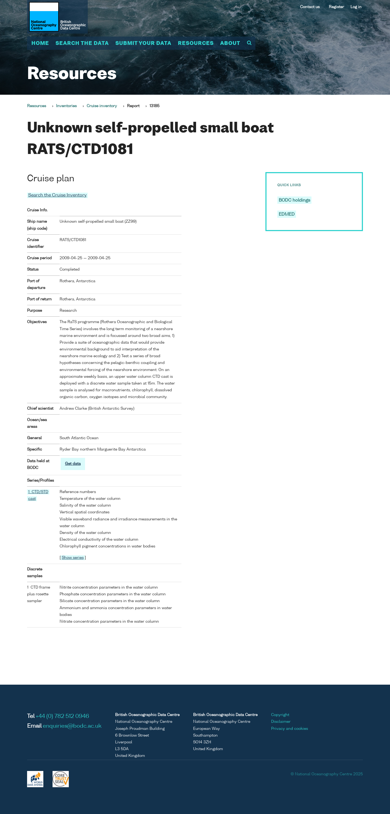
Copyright (280, 715)
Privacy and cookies (289, 729)
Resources (196, 43)
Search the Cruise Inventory (57, 195)
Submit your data (143, 43)
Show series (73, 558)
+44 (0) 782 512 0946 (62, 716)
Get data (73, 463)
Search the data (82, 43)
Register (336, 7)
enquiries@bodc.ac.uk (72, 726)
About (230, 43)
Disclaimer (281, 722)
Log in (356, 7)
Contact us (310, 7)
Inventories (66, 106)
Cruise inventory (102, 106)
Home (40, 43)
